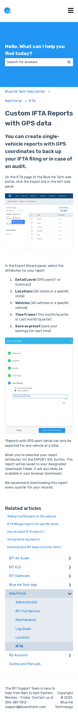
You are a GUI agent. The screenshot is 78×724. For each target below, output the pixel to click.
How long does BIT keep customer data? (34, 547)
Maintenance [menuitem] (26, 620)
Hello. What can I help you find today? (35, 49)
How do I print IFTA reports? (25, 532)
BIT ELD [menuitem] (15, 567)
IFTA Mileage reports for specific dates (33, 524)
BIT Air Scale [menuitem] (19, 558)
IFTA (32, 101)
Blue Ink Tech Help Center (25, 91)
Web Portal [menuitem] (17, 593)
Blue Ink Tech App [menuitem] (23, 585)
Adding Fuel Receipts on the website (31, 516)
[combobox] (35, 62)
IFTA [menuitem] (19, 646)
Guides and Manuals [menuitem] (25, 664)
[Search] (69, 62)
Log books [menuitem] (23, 629)
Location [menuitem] (22, 637)
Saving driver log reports (23, 539)
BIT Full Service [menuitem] (28, 611)
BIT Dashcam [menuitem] (19, 576)
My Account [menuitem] (18, 655)
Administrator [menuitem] (26, 602)
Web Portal (13, 101)
